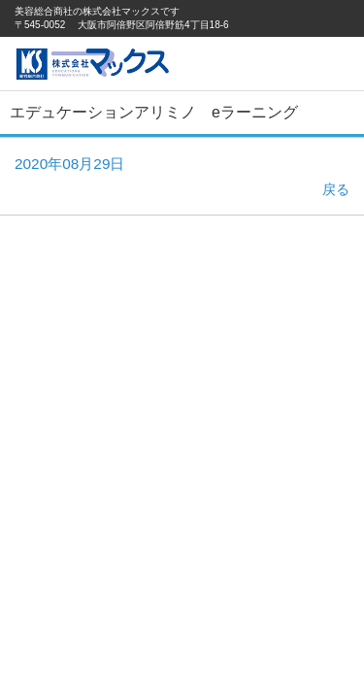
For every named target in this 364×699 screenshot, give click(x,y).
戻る (335, 189)
